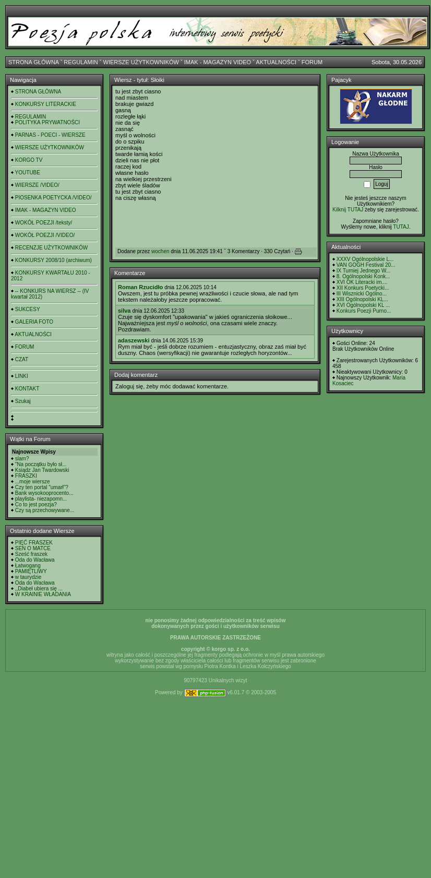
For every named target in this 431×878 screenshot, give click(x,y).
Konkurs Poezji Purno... (364, 311)
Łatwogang (28, 565)
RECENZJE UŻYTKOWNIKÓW (51, 248)
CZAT (21, 359)
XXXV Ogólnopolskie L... (365, 259)
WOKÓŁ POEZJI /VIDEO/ (45, 235)
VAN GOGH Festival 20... (366, 265)
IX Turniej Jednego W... (363, 271)
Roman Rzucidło (140, 287)
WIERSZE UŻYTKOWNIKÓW (141, 62)
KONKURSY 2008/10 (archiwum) (53, 260)
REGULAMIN (81, 62)
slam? (22, 458)
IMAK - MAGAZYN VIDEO (217, 62)
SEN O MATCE (33, 548)
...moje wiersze (32, 481)
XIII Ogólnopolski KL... (362, 299)
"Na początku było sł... (41, 464)
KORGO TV (29, 160)
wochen (160, 251)
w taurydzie (28, 577)
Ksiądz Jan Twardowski (42, 470)
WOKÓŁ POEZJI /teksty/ (43, 223)
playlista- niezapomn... (41, 499)
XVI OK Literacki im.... (362, 282)
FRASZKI (26, 476)
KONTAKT (27, 388)
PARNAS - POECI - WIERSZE (50, 135)
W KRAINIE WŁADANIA (43, 594)
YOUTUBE (27, 172)
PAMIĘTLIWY (31, 571)
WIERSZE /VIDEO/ (37, 185)
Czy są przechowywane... (44, 510)
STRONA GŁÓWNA (33, 62)
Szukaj (23, 401)
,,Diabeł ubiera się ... (39, 588)
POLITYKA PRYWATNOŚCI (47, 122)
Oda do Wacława (35, 560)
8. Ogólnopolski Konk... (363, 276)
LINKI (21, 376)
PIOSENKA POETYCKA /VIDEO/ (53, 197)
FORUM (312, 62)
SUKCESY (27, 309)
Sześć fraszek (31, 554)
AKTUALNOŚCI (276, 62)
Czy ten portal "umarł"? (41, 487)
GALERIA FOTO (34, 322)
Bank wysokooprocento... (44, 493)
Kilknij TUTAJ (347, 209)
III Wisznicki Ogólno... (362, 293)
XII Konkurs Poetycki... (363, 288)
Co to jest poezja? (36, 504)
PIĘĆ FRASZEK (34, 542)
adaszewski (134, 340)
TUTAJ (401, 227)
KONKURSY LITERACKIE (45, 104)
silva (124, 310)
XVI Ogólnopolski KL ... (363, 305)
